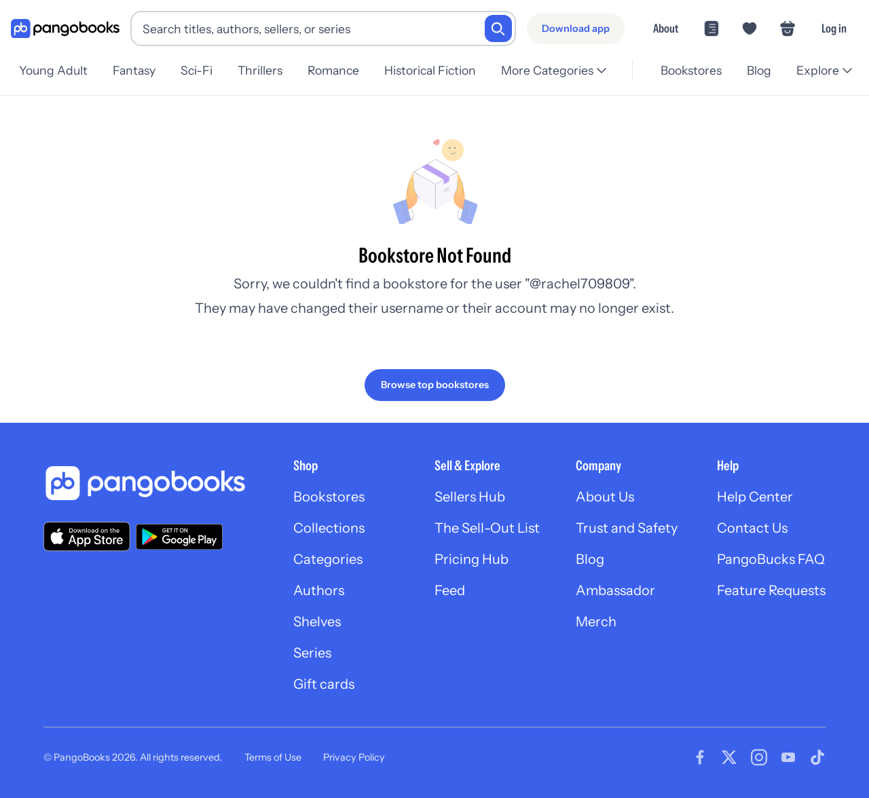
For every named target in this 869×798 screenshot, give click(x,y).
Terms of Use (272, 757)
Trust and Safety (627, 528)
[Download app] (576, 28)
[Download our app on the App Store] (86, 536)
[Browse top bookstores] (435, 384)
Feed (449, 590)
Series (312, 653)
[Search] (498, 28)
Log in (834, 28)
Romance (342, 70)
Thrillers (266, 70)
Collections (329, 528)
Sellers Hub (469, 497)
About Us (605, 497)
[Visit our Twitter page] (729, 757)
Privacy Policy (354, 757)
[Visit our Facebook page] (700, 757)
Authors (318, 590)
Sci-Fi (201, 70)
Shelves (317, 621)
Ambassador (615, 590)
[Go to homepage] (65, 29)
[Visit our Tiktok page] (817, 757)
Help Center (755, 497)
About (665, 28)
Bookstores (687, 70)
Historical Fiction (441, 70)
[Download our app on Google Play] (179, 537)
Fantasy (136, 70)
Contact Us (752, 528)
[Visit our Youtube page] (788, 757)
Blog (757, 70)
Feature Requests (771, 590)
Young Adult (53, 70)
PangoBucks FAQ (771, 559)
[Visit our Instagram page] (759, 757)
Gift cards (323, 684)
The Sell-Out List (487, 528)
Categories (328, 559)
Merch (596, 621)
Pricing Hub (471, 559)
